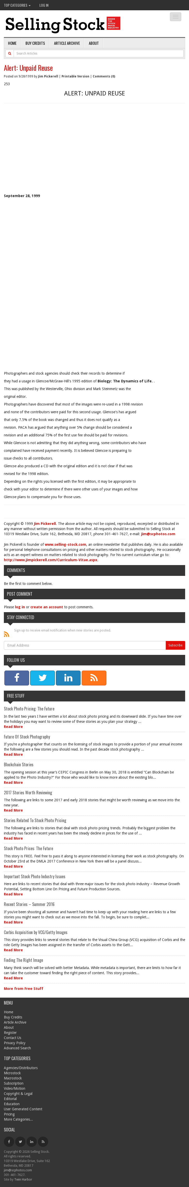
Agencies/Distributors (21, 1068)
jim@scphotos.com (158, 534)
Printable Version (75, 76)
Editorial (10, 1099)
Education (12, 1104)
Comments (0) (104, 76)
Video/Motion (14, 1088)
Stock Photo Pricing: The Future (29, 709)
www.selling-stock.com (65, 544)
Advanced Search (17, 1048)
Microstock (12, 1073)
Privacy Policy (14, 1043)
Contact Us (12, 1038)
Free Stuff (15, 696)
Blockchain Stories (18, 764)
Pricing (9, 1114)
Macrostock (13, 1078)
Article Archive (67, 43)
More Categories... (18, 1119)
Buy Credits (35, 43)
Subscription (13, 1083)
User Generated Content (23, 1109)
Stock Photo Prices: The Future (28, 848)
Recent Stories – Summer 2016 (29, 904)
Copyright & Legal (18, 1094)
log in (20, 607)
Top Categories (17, 5)
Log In (43, 5)
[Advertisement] (94, 155)
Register (10, 1033)
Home (12, 43)
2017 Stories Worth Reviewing (28, 792)
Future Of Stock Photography (27, 737)
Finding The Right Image (23, 960)
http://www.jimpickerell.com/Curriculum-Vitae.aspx (50, 560)
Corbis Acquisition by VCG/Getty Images (35, 932)
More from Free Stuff (23, 989)
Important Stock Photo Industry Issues (34, 876)
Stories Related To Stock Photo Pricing (35, 820)
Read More (13, 727)
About (94, 43)
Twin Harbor (23, 1179)
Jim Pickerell (48, 76)
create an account (46, 607)
